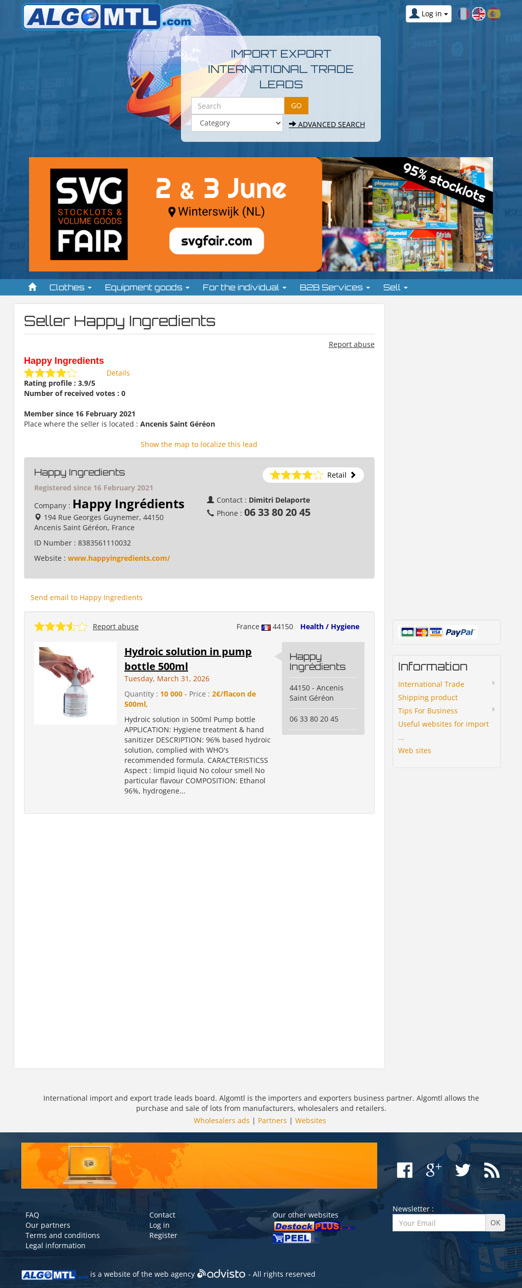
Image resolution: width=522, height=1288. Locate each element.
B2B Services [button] (335, 287)
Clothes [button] (70, 287)
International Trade (431, 684)
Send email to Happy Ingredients (87, 597)
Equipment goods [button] (147, 287)
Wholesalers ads (222, 1120)
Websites (310, 1120)
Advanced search (327, 124)
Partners (272, 1120)
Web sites (414, 750)
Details (118, 373)
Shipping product (428, 697)
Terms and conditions (62, 1235)
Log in (159, 1225)
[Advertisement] (199, 941)
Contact (162, 1215)
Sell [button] (395, 287)
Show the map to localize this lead (199, 444)
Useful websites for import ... (443, 730)
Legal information (55, 1245)
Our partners (47, 1225)
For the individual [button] (244, 287)
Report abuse (352, 344)
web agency (174, 1274)
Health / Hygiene (329, 626)
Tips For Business (428, 710)
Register (163, 1235)
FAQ (32, 1215)
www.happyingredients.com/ (119, 558)
